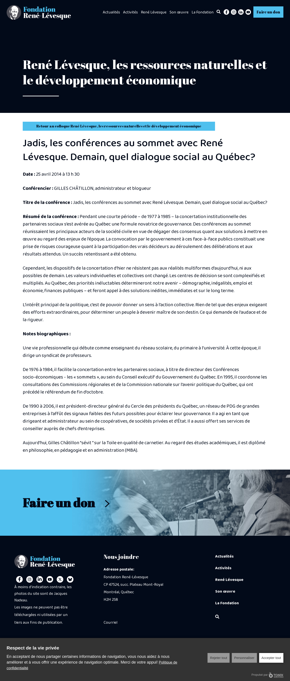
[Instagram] (233, 12)
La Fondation (203, 12)
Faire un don (268, 12)
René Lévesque (154, 12)
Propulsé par (267, 675)
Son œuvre (179, 12)
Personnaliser (244, 658)
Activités (130, 12)
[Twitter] (60, 579)
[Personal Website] (70, 579)
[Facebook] (226, 12)
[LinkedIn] (241, 12)
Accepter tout (271, 658)
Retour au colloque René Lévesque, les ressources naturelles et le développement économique (118, 126)
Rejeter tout (218, 658)
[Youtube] (248, 12)
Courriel (111, 622)
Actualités (111, 12)
